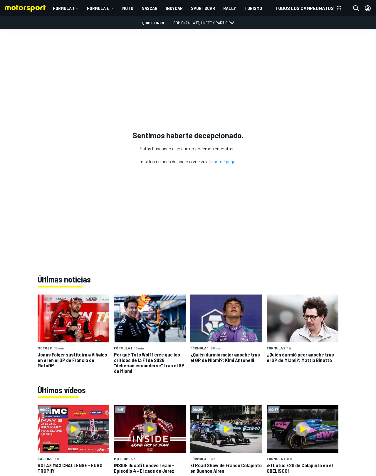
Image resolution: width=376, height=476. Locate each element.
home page (224, 161)
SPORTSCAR (203, 8)
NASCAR (149, 8)
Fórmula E (98, 8)
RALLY (229, 8)
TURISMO (253, 8)
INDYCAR (174, 8)
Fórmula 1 (63, 8)
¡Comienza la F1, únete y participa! (203, 22)
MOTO (127, 8)
